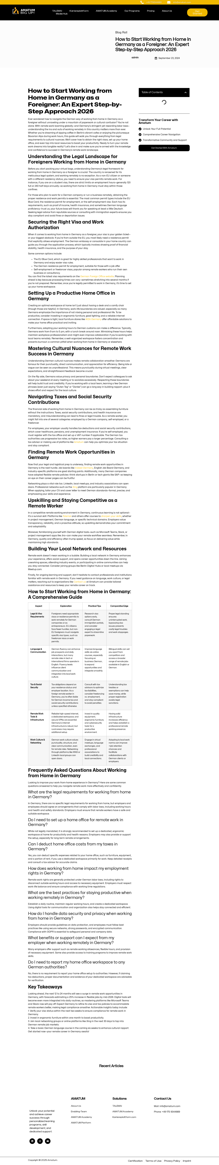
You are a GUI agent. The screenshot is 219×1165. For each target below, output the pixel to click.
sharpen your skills (111, 516)
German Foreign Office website (97, 276)
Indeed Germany (84, 468)
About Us (167, 11)
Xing (75, 487)
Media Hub (61, 14)
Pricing (150, 11)
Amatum (79, 442)
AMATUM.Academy (106, 11)
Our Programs (132, 11)
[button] (185, 92)
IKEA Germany (93, 319)
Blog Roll (121, 32)
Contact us (80, 582)
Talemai (67, 516)
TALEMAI (57, 11)
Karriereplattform (79, 11)
